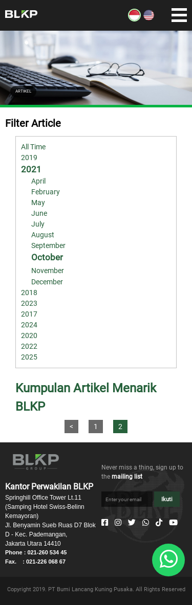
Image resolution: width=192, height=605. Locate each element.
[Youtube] (173, 522)
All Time (33, 147)
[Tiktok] (159, 522)
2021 (31, 169)
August (42, 235)
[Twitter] (132, 522)
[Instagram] (118, 522)
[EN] (148, 19)
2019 (29, 157)
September (48, 245)
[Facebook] (104, 522)
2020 (29, 335)
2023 (29, 303)
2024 (29, 325)
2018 (29, 292)
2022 (29, 346)
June (39, 213)
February (45, 192)
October (47, 257)
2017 (29, 314)
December (47, 282)
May (38, 202)
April (38, 181)
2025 (29, 357)
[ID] (134, 19)
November (47, 270)
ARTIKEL (23, 91)
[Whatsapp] (145, 522)
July (38, 224)
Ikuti (167, 499)
